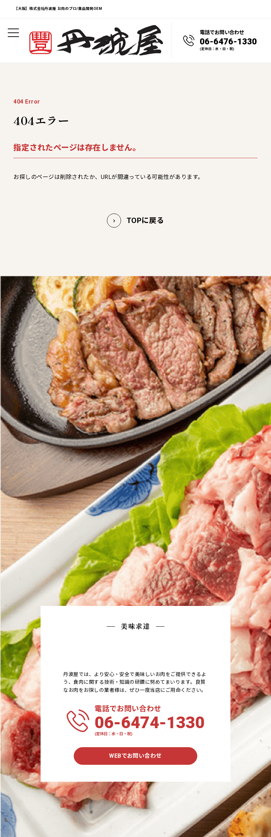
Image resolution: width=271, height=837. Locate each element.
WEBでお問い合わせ (135, 755)
